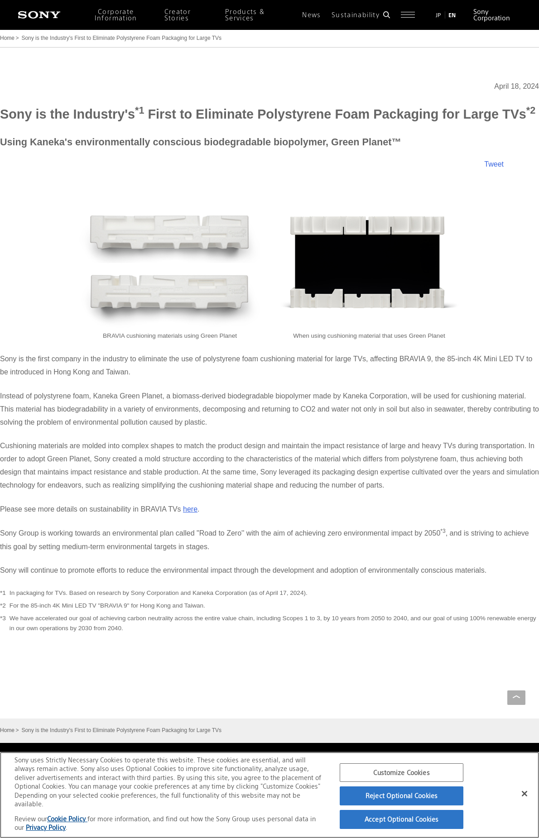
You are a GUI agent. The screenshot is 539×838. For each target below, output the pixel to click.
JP (438, 15)
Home (7, 38)
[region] (269, 795)
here (190, 509)
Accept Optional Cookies (401, 819)
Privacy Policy (46, 827)
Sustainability (356, 15)
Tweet (494, 164)
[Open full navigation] (408, 15)
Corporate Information (116, 15)
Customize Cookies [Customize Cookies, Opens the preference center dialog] (401, 772)
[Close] (524, 794)
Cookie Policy (67, 819)
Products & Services (245, 15)
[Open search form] (387, 15)
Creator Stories (177, 15)
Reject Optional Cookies (402, 796)
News (311, 15)
